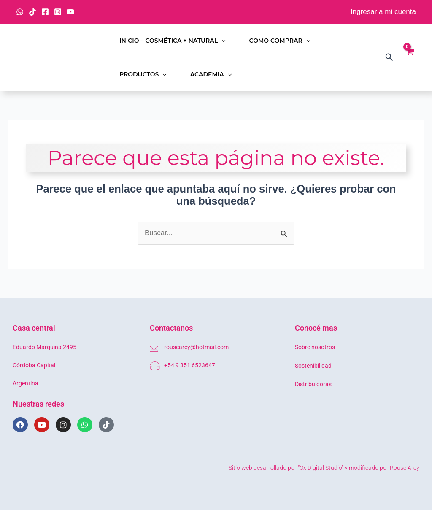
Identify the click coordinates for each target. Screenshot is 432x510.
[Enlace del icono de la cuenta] (383, 12)
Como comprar (279, 40)
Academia (211, 74)
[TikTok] (32, 12)
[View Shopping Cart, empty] (409, 57)
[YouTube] (70, 12)
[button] (221, 40)
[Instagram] (58, 12)
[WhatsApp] (20, 12)
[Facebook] (45, 12)
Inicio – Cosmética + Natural (172, 40)
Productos (143, 74)
